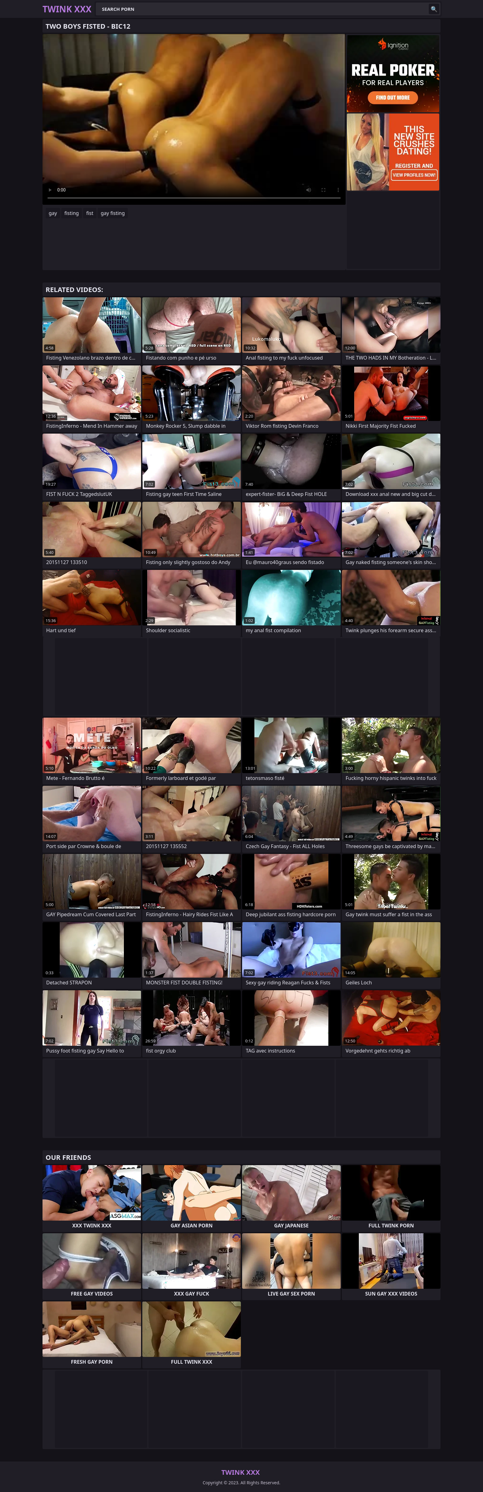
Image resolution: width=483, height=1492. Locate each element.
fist (89, 213)
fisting (71, 213)
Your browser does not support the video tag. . (194, 119)
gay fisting (113, 213)
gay (53, 213)
